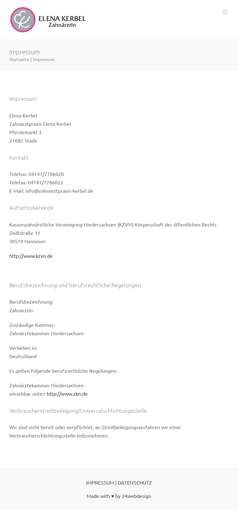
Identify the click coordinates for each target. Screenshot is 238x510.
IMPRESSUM (100, 482)
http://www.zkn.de (67, 393)
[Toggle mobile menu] (225, 12)
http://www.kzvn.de (31, 256)
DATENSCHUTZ (135, 482)
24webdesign (136, 496)
